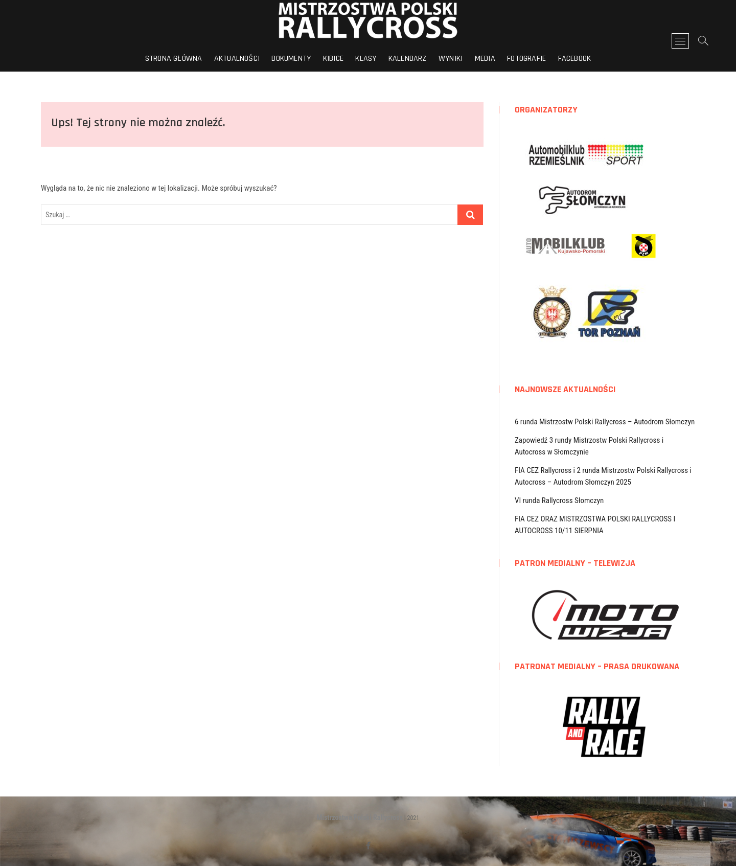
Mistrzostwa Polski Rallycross (360, 817)
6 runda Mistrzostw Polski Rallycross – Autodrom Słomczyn (605, 421)
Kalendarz (407, 58)
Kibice (333, 58)
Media (485, 58)
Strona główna (173, 58)
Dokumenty (291, 58)
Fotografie (526, 58)
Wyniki (451, 58)
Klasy (365, 58)
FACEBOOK (574, 58)
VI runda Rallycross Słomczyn (559, 500)
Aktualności (237, 58)
